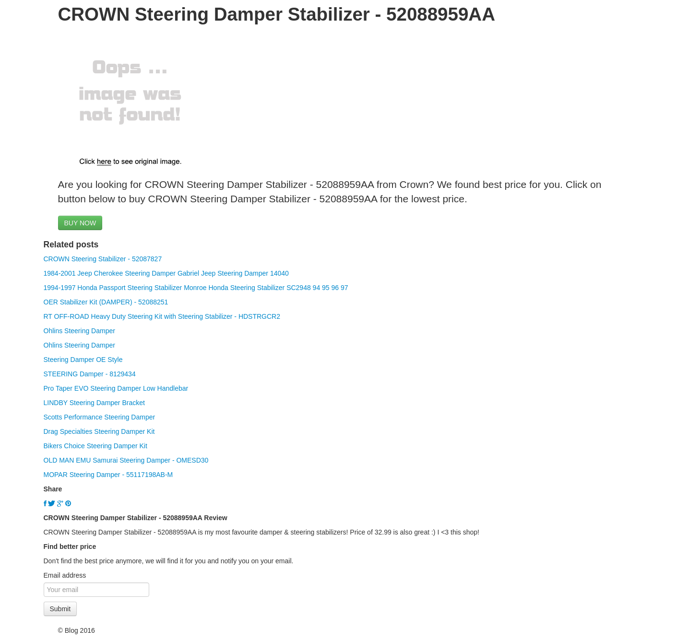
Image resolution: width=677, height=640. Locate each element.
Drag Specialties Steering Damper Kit (99, 431)
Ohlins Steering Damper (79, 331)
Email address (65, 575)
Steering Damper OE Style (83, 359)
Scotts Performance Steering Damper (99, 417)
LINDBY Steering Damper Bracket (94, 403)
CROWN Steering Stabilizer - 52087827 (103, 259)
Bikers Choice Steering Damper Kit (95, 446)
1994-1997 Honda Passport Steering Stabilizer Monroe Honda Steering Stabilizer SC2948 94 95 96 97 (196, 287)
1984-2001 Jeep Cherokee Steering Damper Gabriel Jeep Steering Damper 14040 (166, 273)
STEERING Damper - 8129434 (90, 374)
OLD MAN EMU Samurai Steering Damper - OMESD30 (126, 460)
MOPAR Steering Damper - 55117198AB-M (108, 474)
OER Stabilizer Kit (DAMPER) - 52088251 (106, 302)
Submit (60, 609)
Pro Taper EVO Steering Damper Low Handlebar (116, 388)
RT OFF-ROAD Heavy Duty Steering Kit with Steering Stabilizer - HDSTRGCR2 (162, 316)
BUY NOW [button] (80, 223)
